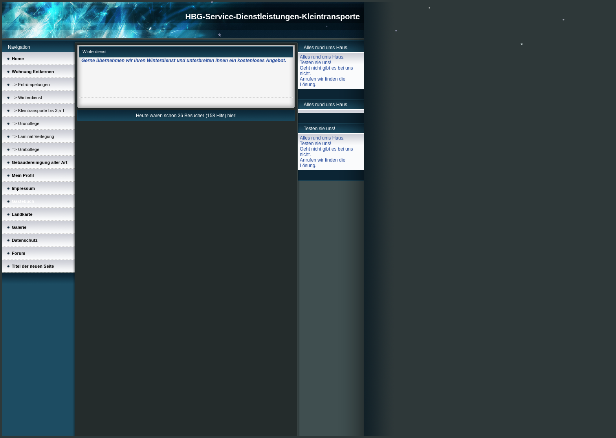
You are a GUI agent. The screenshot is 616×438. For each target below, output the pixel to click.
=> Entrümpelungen (31, 84)
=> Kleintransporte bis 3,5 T (38, 110)
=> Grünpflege (25, 123)
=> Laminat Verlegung (33, 136)
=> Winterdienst (27, 97)
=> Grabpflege (25, 149)
